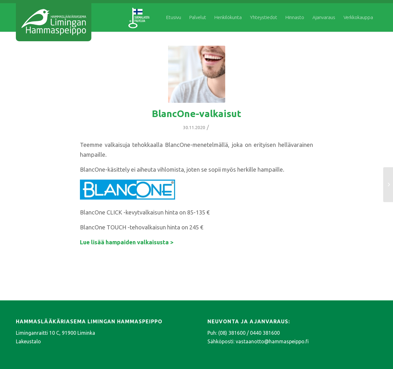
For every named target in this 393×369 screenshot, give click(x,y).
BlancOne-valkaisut (196, 113)
